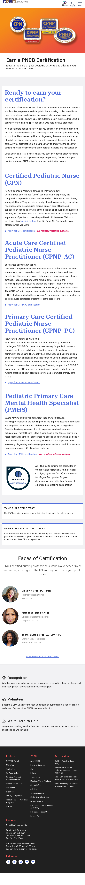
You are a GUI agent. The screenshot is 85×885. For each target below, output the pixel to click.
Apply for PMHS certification (22, 454)
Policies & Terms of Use (40, 812)
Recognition (14, 678)
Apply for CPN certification (21, 231)
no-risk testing (28, 221)
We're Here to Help (20, 721)
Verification (11, 769)
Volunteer (13, 699)
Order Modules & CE (14, 784)
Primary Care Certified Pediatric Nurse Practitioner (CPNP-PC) (66, 770)
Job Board (34, 789)
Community (10, 792)
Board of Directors (37, 765)
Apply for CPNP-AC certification (24, 304)
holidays (32, 849)
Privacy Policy (36, 816)
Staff (32, 769)
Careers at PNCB (37, 793)
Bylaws (33, 773)
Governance (35, 777)
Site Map (9, 806)
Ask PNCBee (65, 5)
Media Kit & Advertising (39, 797)
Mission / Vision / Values (40, 781)
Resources (10, 788)
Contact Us (22, 825)
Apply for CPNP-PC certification (24, 382)
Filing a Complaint (37, 801)
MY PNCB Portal (12, 761)
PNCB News (11, 765)
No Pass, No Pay (12, 773)
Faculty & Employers (14, 796)
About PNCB (35, 761)
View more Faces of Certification (42, 656)
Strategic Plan (36, 785)
